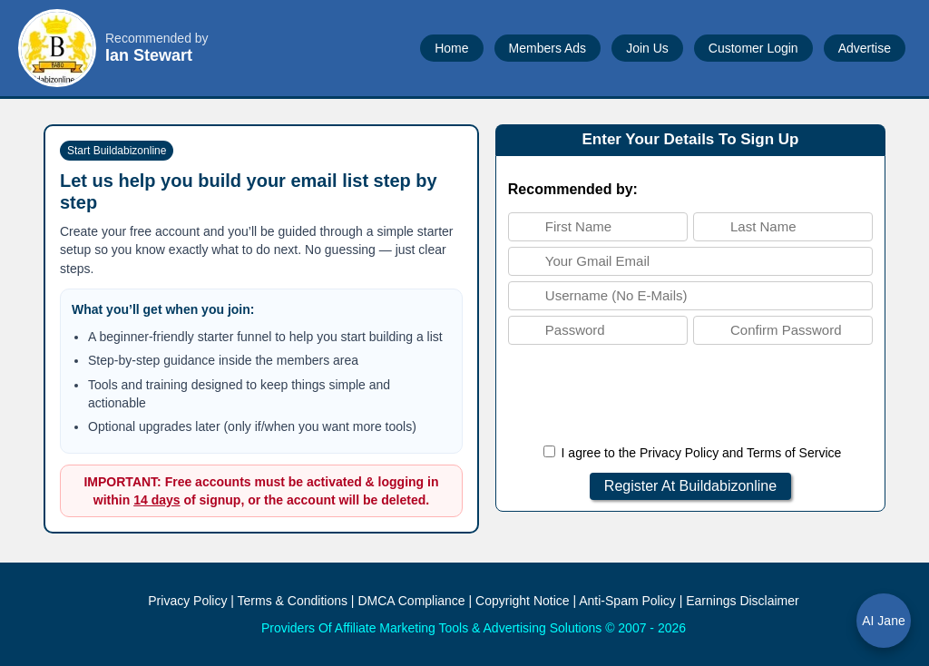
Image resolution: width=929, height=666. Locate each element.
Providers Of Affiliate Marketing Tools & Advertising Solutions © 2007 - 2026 (473, 628)
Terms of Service (794, 453)
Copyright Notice (522, 600)
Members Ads (548, 48)
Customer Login (753, 48)
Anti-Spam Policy (627, 600)
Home (451, 48)
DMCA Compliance (410, 600)
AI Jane (883, 620)
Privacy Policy (679, 453)
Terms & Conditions (292, 600)
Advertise (864, 48)
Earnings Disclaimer (742, 600)
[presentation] (690, 394)
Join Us (647, 48)
